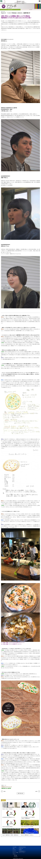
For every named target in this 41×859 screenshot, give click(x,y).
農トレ (14, 848)
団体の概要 (15, 855)
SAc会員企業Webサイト (22, 851)
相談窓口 (20, 849)
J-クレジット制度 (15, 852)
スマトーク (14, 851)
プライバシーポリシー (22, 852)
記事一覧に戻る (20, 793)
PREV (5, 791)
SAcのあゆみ (15, 856)
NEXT (36, 791)
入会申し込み (21, 848)
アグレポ (14, 849)
